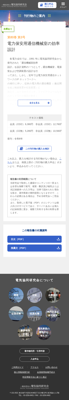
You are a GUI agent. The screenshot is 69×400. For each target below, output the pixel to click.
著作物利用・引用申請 (34, 351)
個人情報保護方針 (22, 372)
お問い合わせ (51, 367)
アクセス (34, 367)
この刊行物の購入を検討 (37, 148)
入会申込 (34, 359)
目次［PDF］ (18, 239)
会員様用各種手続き (46, 372)
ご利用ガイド (18, 367)
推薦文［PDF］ (19, 248)
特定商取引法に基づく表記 (34, 377)
